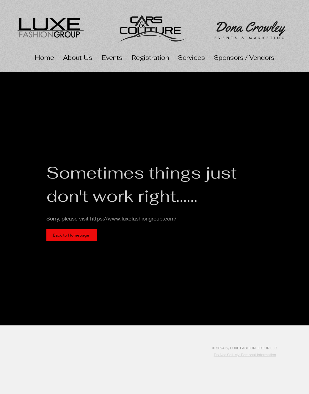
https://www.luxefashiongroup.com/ (133, 218)
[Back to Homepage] (71, 235)
